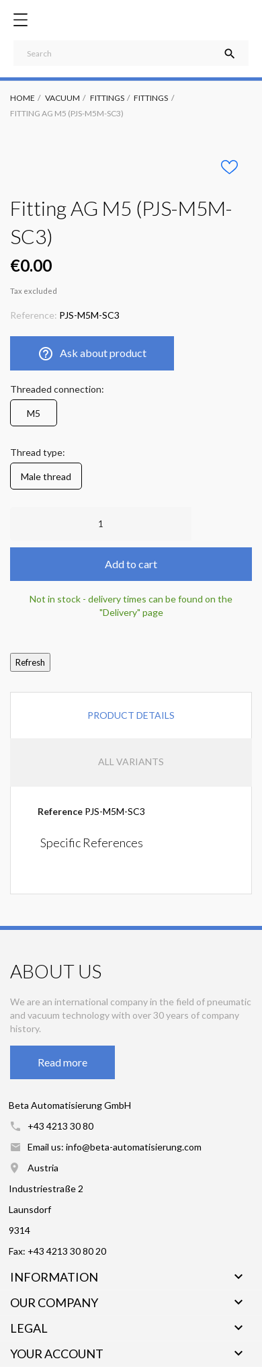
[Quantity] (100, 524)
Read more (62, 1062)
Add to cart (131, 563)
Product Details (131, 715)
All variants (131, 761)
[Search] (131, 53)
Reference (60, 811)
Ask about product (92, 354)
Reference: (33, 315)
